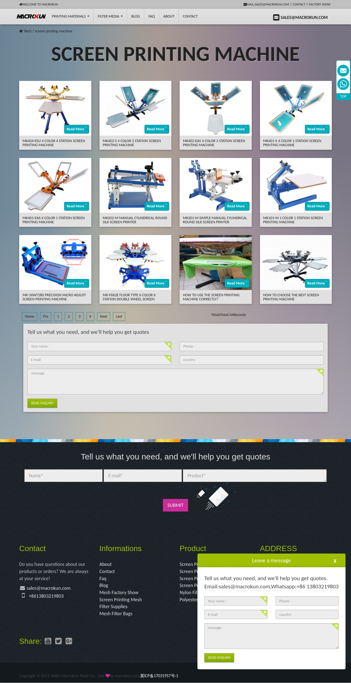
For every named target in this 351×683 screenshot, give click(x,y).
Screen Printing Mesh (121, 600)
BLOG (135, 16)
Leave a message (271, 560)
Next (103, 316)
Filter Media (110, 16)
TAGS (28, 31)
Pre (45, 316)
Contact (299, 4)
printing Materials (70, 16)
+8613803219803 (46, 596)
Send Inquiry (42, 403)
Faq (103, 578)
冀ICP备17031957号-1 (159, 675)
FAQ (151, 16)
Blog (104, 586)
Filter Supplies (114, 607)
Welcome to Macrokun (38, 4)
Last (119, 316)
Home (29, 316)
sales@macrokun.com (49, 588)
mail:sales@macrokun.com (266, 4)
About (168, 16)
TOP (343, 96)
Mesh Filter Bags (116, 614)
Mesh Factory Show (119, 592)
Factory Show (319, 4)
